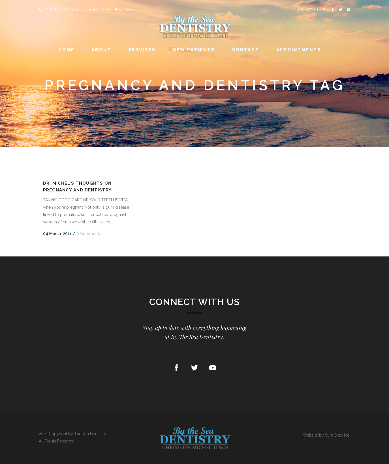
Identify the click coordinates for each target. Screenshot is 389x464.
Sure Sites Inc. (337, 435)
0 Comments (88, 233)
